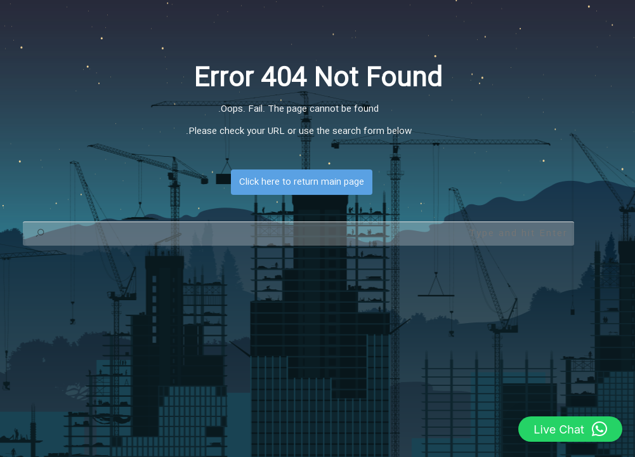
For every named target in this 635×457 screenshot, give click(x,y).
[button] (570, 429)
